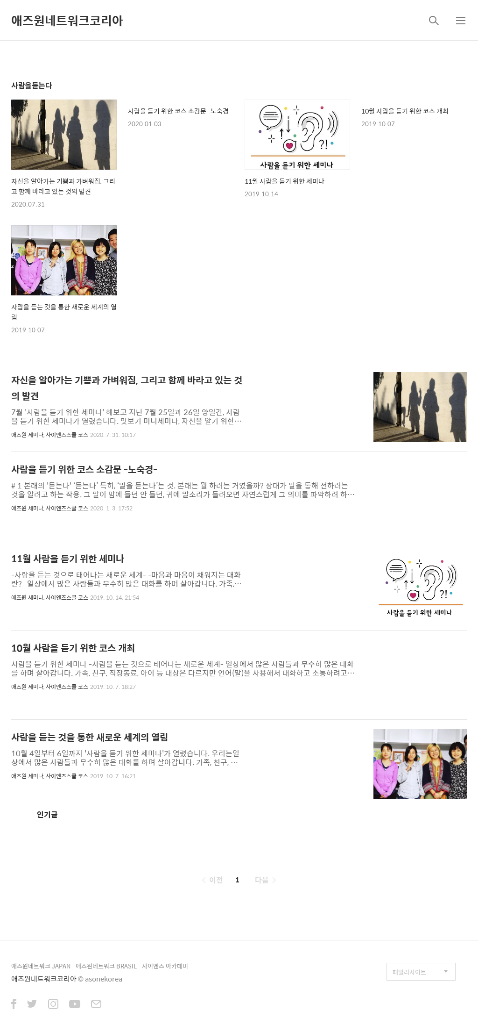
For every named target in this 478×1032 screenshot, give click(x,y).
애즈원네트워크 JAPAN (40, 966)
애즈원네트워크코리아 (67, 20)
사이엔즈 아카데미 (165, 966)
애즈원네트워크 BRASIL (106, 966)
